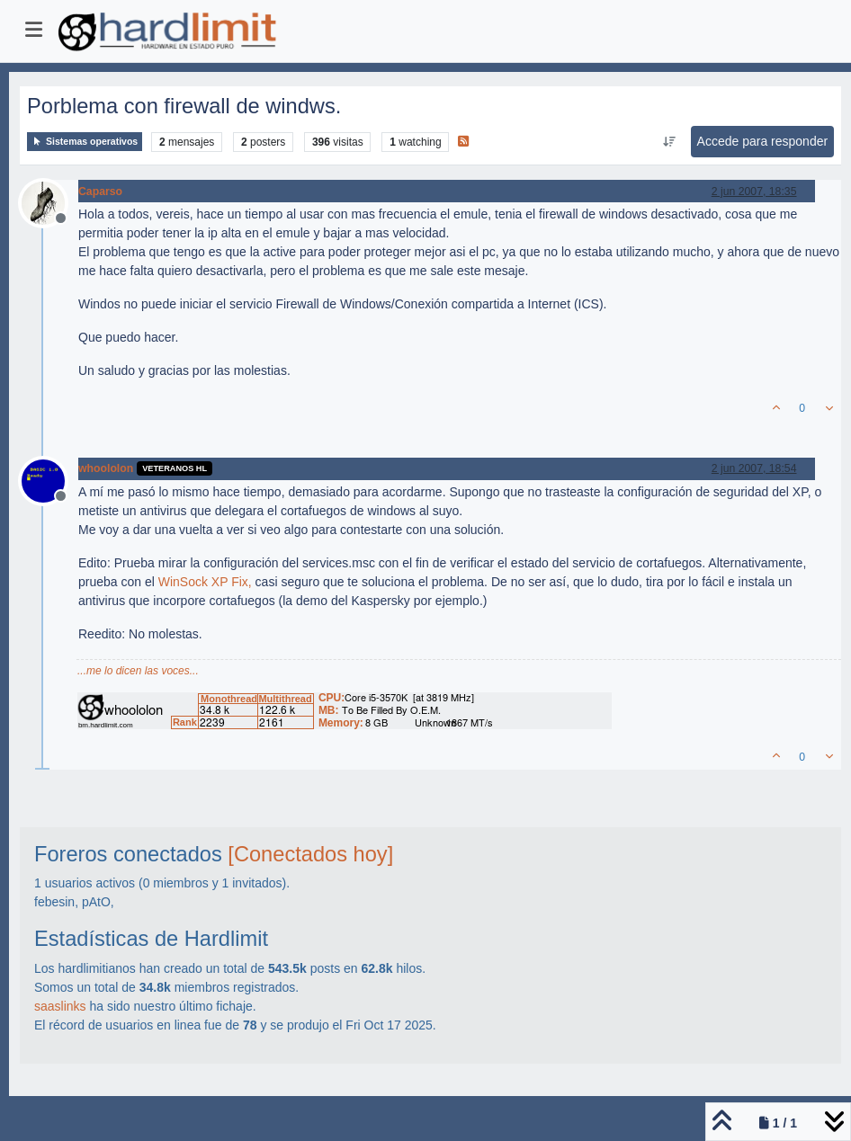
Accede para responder (763, 141)
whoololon (105, 468)
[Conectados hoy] (310, 854)
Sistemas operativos (84, 141)
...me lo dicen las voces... (138, 670)
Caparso (100, 191)
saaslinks (60, 1006)
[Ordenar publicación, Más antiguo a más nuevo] (669, 142)
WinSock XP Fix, (205, 582)
